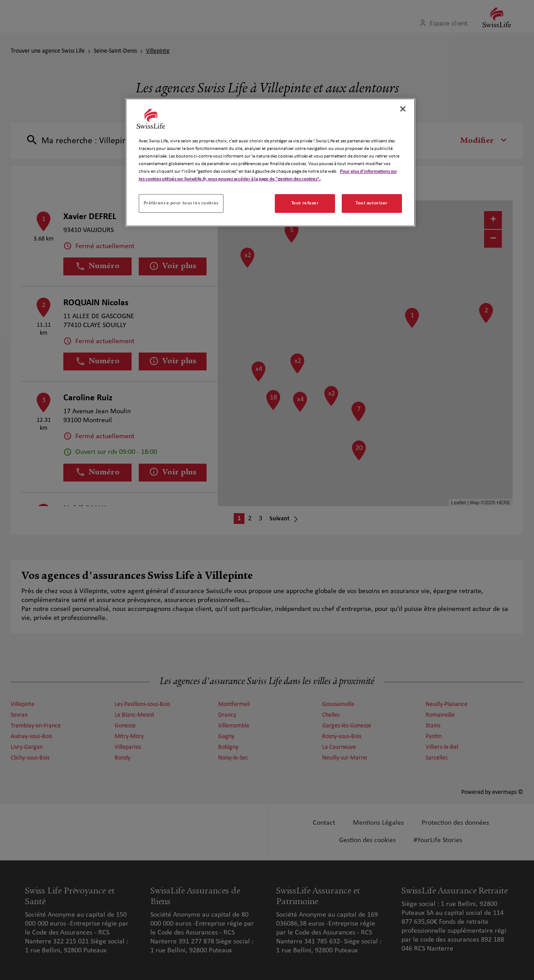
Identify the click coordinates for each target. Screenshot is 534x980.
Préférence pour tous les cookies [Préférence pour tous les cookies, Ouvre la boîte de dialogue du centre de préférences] (181, 203)
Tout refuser (305, 203)
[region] (270, 162)
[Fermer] (403, 109)
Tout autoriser (372, 203)
